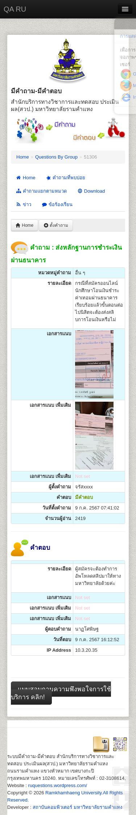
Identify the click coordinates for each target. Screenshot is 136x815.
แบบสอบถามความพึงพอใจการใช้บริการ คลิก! (61, 693)
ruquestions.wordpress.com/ (57, 785)
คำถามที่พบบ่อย (65, 177)
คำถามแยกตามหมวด (41, 191)
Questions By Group (56, 157)
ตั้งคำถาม (56, 225)
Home (22, 157)
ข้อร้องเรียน (57, 204)
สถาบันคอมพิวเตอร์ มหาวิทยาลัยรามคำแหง (77, 807)
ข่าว (23, 204)
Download (91, 191)
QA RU (15, 9)
